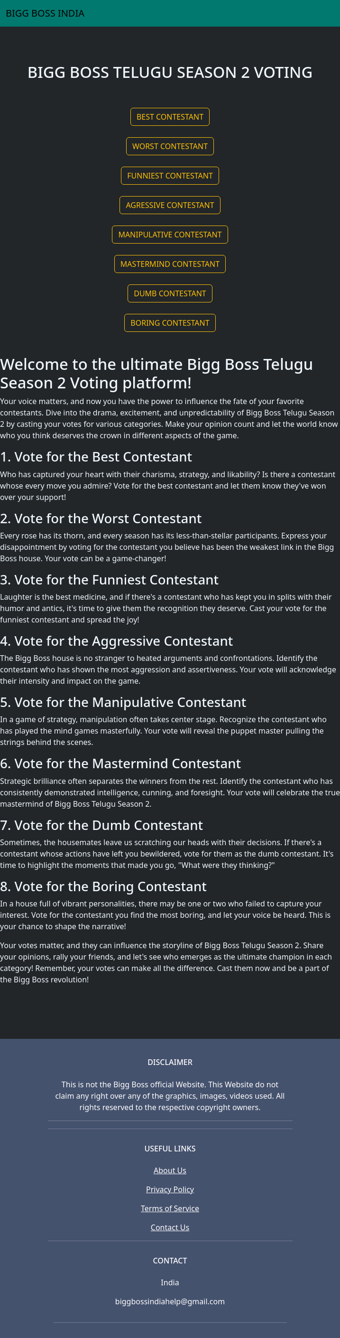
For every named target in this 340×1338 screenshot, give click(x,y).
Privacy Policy (170, 1189)
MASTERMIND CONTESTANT (170, 264)
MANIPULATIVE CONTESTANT (169, 234)
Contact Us (170, 1227)
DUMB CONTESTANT (170, 293)
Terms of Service (170, 1208)
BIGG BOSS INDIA (45, 13)
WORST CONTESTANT (170, 146)
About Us (170, 1170)
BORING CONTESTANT (169, 323)
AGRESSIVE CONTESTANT (170, 205)
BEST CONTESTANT (170, 117)
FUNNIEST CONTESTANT (170, 175)
